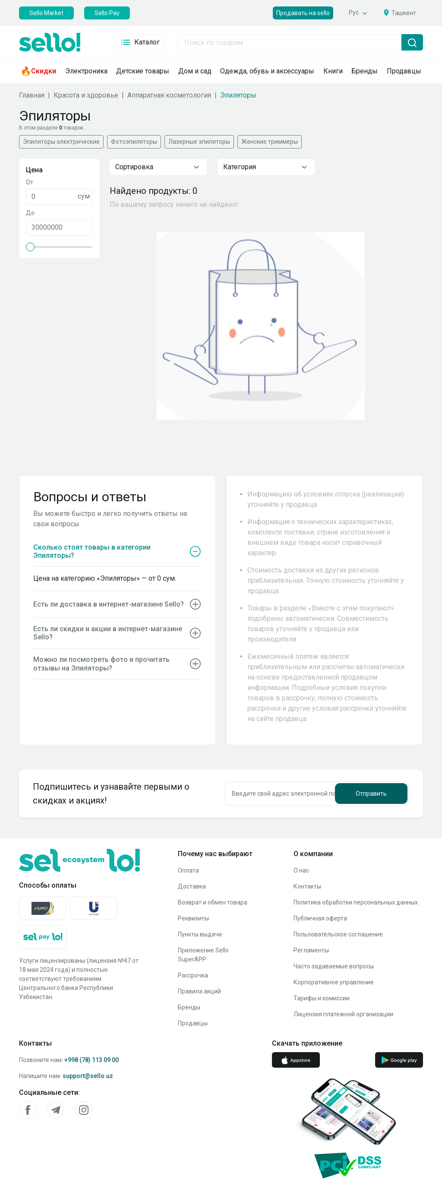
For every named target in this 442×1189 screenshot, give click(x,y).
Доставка (192, 886)
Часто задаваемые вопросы (334, 966)
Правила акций (199, 991)
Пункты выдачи (200, 934)
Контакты (307, 886)
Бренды (189, 1007)
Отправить (371, 793)
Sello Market (46, 12)
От (29, 182)
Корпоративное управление (334, 982)
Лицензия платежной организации (343, 1014)
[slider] (30, 247)
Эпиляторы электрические (61, 141)
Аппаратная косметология (169, 95)
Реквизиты (193, 918)
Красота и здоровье (86, 95)
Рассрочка (193, 975)
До (30, 212)
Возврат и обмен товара (212, 902)
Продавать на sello (303, 12)
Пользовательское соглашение (338, 934)
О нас (301, 870)
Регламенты (311, 950)
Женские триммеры (269, 141)
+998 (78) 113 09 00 (91, 1059)
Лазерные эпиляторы (199, 141)
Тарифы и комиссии (322, 998)
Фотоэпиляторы (134, 141)
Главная (31, 95)
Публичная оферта (320, 918)
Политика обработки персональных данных (356, 902)
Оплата (188, 870)
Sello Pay (107, 12)
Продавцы (193, 1023)
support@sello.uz (88, 1075)
